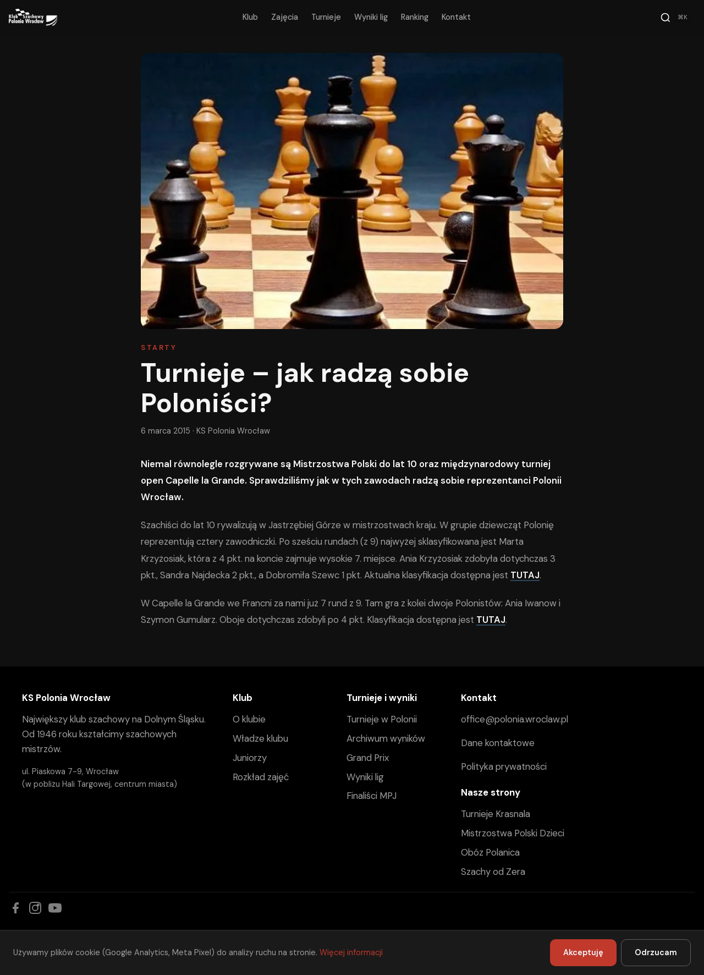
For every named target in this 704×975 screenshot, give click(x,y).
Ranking (414, 17)
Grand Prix (367, 758)
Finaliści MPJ (371, 796)
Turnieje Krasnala (495, 814)
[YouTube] (55, 907)
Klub (250, 17)
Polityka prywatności (504, 766)
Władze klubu (260, 738)
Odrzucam (656, 952)
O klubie (249, 719)
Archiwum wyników (385, 738)
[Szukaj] (675, 17)
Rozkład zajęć (261, 777)
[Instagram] (35, 907)
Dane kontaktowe (498, 743)
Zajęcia (284, 17)
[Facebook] (15, 907)
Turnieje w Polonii (381, 719)
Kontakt (456, 17)
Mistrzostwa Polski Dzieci (512, 833)
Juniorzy (250, 758)
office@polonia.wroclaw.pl (514, 719)
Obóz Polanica (490, 852)
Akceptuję (583, 952)
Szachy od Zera (493, 872)
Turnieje (326, 17)
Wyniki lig (371, 17)
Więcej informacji (351, 952)
